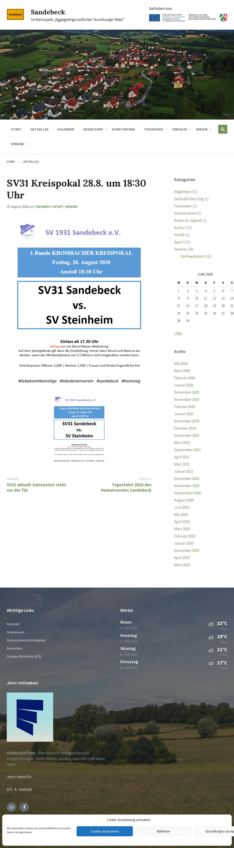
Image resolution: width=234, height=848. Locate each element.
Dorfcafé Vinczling (189, 198)
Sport (58, 206)
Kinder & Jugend (187, 220)
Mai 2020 (181, 514)
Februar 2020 (184, 536)
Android (25, 789)
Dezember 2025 (186, 392)
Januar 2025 (183, 413)
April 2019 (182, 557)
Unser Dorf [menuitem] (93, 129)
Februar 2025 (184, 406)
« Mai (178, 333)
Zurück (13, 479)
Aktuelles (31, 162)
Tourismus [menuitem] (154, 129)
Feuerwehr (183, 206)
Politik (179, 234)
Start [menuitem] (16, 129)
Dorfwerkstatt (192, 256)
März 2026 (182, 370)
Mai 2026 (181, 363)
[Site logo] (15, 18)
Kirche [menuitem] (202, 129)
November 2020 (186, 485)
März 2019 (182, 564)
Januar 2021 (183, 471)
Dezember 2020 (186, 478)
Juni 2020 (181, 507)
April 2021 (182, 457)
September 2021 (187, 449)
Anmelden (15, 648)
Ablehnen (163, 831)
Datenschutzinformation (26, 640)
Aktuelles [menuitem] (39, 129)
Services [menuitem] (180, 129)
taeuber (42, 206)
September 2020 (187, 493)
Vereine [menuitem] (17, 144)
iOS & (13, 789)
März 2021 (182, 464)
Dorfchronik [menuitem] (123, 129)
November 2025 (186, 399)
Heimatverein (185, 213)
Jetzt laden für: (19, 776)
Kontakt (13, 624)
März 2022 (182, 442)
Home (11, 162)
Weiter (145, 479)
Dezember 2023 (186, 435)
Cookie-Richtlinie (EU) (24, 656)
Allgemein (182, 191)
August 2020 (184, 500)
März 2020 (182, 528)
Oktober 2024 (185, 428)
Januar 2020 (183, 543)
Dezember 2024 (186, 421)
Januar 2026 (183, 385)
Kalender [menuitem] (65, 129)
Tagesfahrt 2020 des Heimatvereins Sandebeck (126, 487)
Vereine (71, 206)
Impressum (15, 632)
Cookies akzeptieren (104, 831)
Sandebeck (48, 12)
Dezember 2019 (186, 550)
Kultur (179, 227)
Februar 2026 (184, 377)
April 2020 (182, 521)
